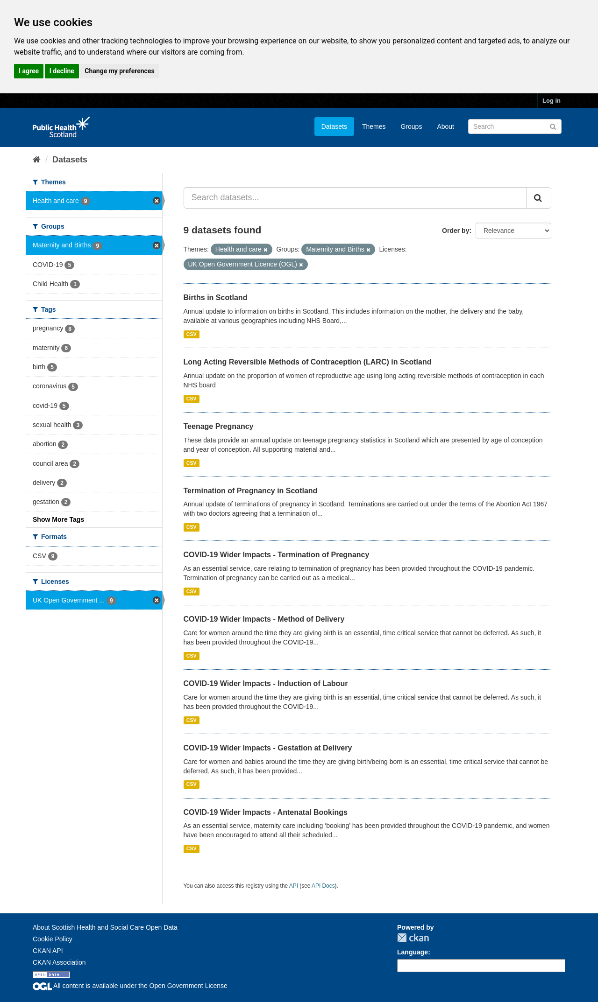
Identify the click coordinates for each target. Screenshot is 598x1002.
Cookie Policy (52, 939)
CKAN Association (59, 962)
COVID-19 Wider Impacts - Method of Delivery (264, 619)
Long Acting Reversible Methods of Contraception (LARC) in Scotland (308, 362)
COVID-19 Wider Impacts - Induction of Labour (266, 683)
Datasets (334, 126)
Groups (411, 126)
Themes (374, 126)
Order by (455, 230)
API (293, 886)
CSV (191, 334)
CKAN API (48, 950)
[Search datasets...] (355, 198)
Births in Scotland (216, 297)
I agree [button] (29, 71)
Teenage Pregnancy (219, 426)
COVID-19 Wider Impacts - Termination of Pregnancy (277, 555)
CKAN (413, 938)
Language (412, 952)
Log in (551, 100)
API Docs (323, 886)
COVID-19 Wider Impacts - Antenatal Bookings (266, 812)
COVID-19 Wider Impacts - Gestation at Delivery (268, 748)
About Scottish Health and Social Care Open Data (105, 927)
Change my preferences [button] (119, 71)
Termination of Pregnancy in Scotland (251, 491)
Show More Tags (58, 519)
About (445, 126)
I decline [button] (62, 71)
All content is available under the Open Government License (130, 985)
